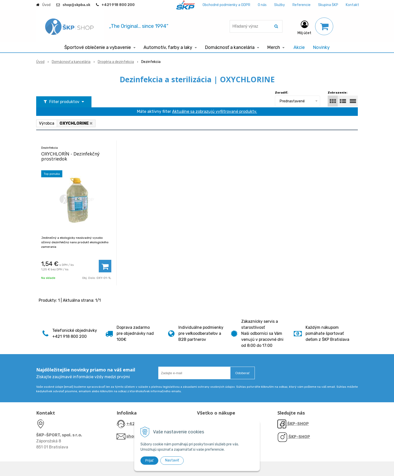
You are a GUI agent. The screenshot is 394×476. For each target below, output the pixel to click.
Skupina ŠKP (328, 5)
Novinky (321, 47)
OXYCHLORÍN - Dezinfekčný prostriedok (70, 156)
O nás (262, 5)
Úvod (46, 5)
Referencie (301, 5)
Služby (279, 5)
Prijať (149, 460)
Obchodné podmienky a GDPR (226, 5)
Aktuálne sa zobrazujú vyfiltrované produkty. (214, 111)
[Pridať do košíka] (105, 266)
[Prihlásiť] (304, 27)
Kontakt (352, 5)
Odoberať (242, 373)
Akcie (299, 47)
